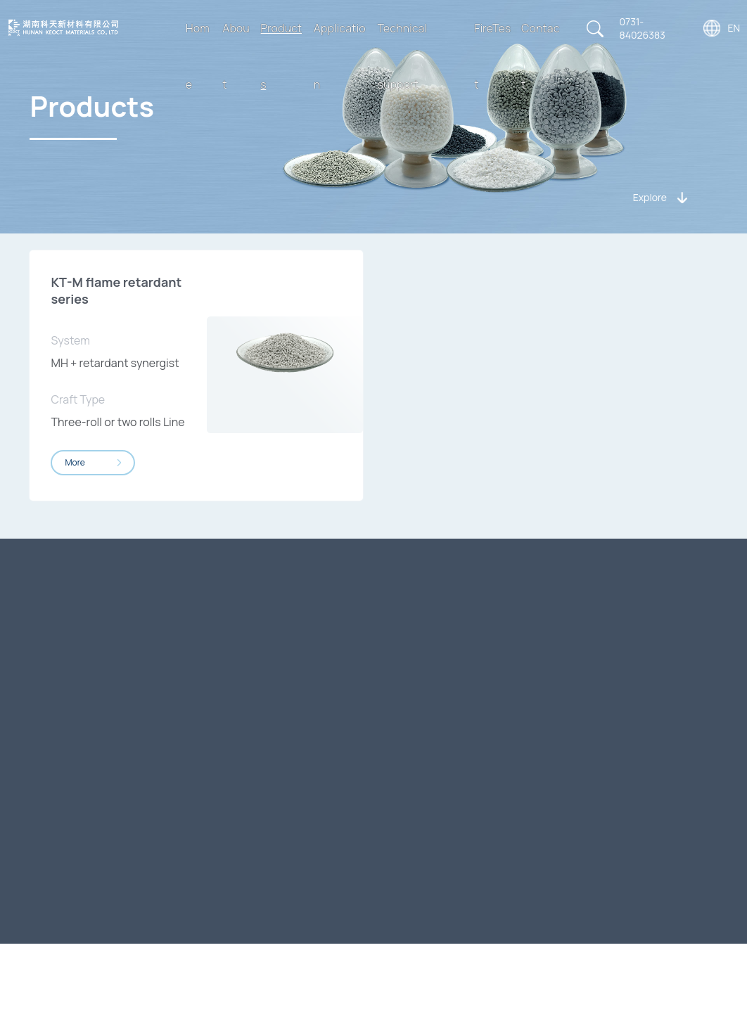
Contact (540, 56)
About (236, 56)
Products (281, 56)
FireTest (492, 56)
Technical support (403, 56)
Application (340, 56)
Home (198, 56)
